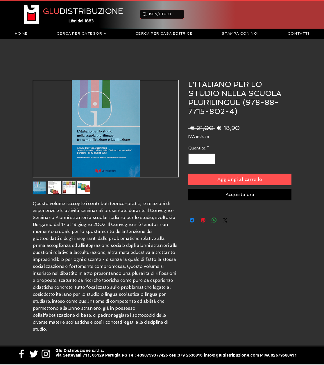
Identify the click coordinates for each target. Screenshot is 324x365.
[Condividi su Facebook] (192, 220)
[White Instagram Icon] (46, 354)
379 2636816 (190, 355)
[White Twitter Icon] (34, 354)
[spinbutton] (201, 159)
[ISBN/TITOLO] (160, 14)
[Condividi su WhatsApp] (214, 220)
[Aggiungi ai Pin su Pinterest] (203, 220)
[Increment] (210, 159)
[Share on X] (225, 220)
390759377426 (154, 355)
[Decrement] (192, 159)
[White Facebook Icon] (21, 354)
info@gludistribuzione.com (231, 355)
